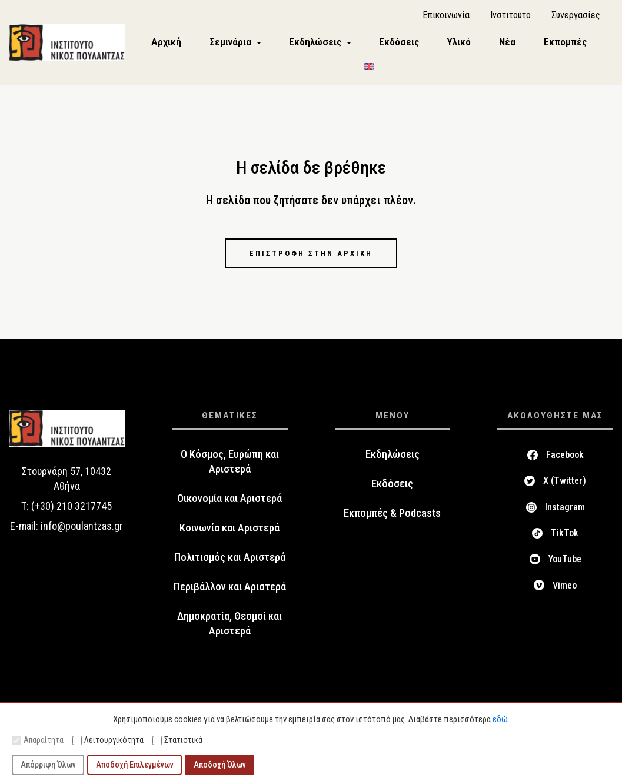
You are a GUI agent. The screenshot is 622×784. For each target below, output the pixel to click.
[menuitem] (376, 69)
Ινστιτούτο (510, 18)
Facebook (565, 460)
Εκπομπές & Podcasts (392, 519)
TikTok (564, 538)
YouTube (564, 564)
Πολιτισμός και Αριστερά (229, 563)
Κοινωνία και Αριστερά (229, 533)
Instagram (565, 513)
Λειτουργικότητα (108, 740)
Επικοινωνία (446, 18)
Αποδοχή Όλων (220, 764)
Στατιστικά (177, 740)
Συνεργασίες (575, 18)
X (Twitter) (564, 486)
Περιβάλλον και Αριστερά (230, 592)
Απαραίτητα (38, 740)
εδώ (500, 719)
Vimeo (565, 590)
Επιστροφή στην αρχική (311, 258)
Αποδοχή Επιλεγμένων (135, 764)
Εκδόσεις (392, 489)
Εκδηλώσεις (392, 460)
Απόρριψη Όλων (48, 764)
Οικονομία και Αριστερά (229, 504)
